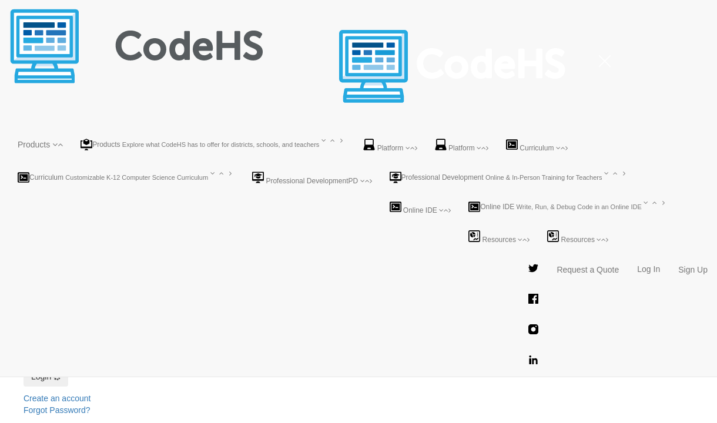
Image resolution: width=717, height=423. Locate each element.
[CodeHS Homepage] (150, 14)
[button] (40, 144)
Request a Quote (588, 269)
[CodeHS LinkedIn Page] (533, 361)
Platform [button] (390, 145)
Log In (648, 269)
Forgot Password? (57, 410)
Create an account (57, 398)
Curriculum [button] (537, 145)
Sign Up (693, 269)
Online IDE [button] (420, 207)
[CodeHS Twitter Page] (533, 269)
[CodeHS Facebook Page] (533, 300)
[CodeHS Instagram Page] (533, 330)
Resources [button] (499, 237)
